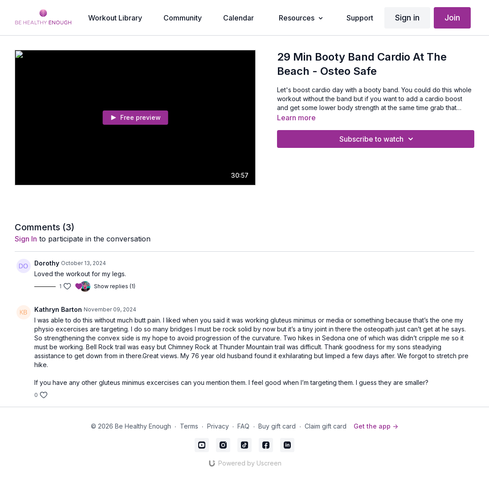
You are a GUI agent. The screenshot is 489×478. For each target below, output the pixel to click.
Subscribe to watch (377, 139)
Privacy (218, 426)
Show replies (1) (114, 286)
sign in (26, 238)
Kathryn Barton (58, 309)
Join (452, 17)
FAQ (243, 426)
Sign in (407, 17)
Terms (189, 426)
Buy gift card (277, 426)
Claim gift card (325, 426)
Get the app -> (376, 426)
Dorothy (46, 263)
